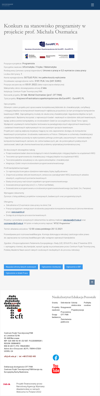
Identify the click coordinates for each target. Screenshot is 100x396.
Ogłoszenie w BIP (73, 267)
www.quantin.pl (17, 212)
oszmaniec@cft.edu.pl (13, 223)
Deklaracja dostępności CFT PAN (18, 367)
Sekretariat (65, 303)
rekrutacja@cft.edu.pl (72, 220)
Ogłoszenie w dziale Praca (17, 273)
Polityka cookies (87, 304)
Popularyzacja (77, 310)
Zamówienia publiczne (66, 320)
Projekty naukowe (56, 308)
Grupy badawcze (56, 316)
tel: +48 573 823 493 (27, 356)
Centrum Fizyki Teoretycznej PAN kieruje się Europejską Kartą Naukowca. (23, 370)
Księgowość (66, 307)
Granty (55, 303)
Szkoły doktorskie (76, 304)
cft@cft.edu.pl (10, 356)
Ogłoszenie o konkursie (51, 267)
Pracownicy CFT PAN (66, 313)
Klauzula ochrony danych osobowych (21, 267)
